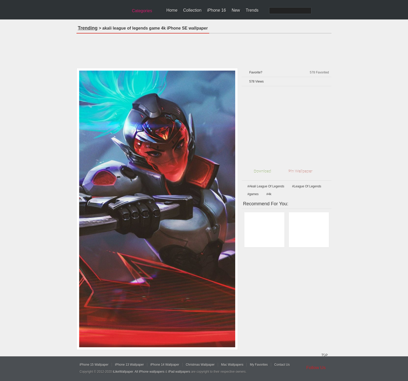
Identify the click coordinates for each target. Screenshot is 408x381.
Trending (88, 28)
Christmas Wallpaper (200, 364)
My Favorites (259, 364)
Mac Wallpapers (232, 364)
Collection (192, 10)
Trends (252, 10)
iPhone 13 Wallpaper (129, 364)
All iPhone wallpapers (149, 371)
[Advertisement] (204, 49)
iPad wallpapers (179, 371)
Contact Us (282, 364)
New (236, 10)
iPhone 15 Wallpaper (94, 364)
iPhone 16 (216, 10)
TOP (324, 355)
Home (171, 10)
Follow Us (316, 367)
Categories (142, 11)
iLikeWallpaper (123, 371)
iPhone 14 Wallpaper (164, 364)
